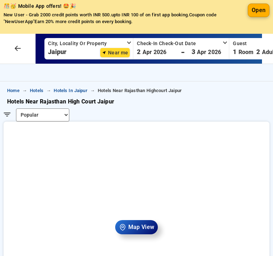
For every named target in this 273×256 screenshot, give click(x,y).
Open (259, 31)
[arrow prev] (18, 70)
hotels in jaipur (70, 112)
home (13, 112)
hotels (36, 112)
